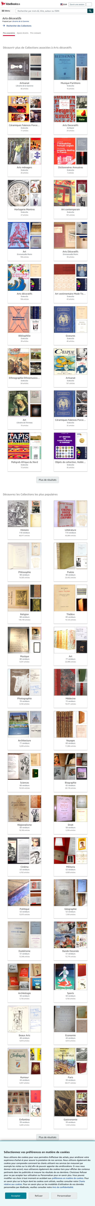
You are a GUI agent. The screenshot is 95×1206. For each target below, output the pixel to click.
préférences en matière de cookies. (68, 1178)
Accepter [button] (15, 1195)
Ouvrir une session (77, 4)
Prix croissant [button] (35, 33)
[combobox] (51, 11)
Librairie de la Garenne (20, 21)
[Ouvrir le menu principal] (6, 11)
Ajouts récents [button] (22, 33)
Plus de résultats (47, 479)
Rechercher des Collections (16, 25)
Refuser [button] (39, 1195)
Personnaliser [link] (64, 1195)
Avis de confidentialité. (63, 1187)
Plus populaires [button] (9, 33)
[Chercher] (90, 11)
